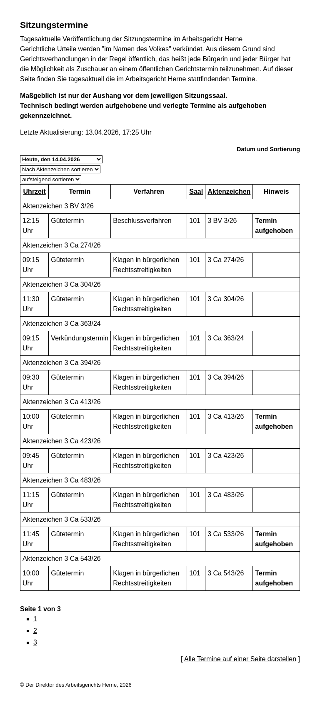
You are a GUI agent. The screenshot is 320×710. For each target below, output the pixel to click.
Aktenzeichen (229, 191)
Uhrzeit (34, 191)
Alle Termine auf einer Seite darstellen (240, 658)
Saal (196, 191)
